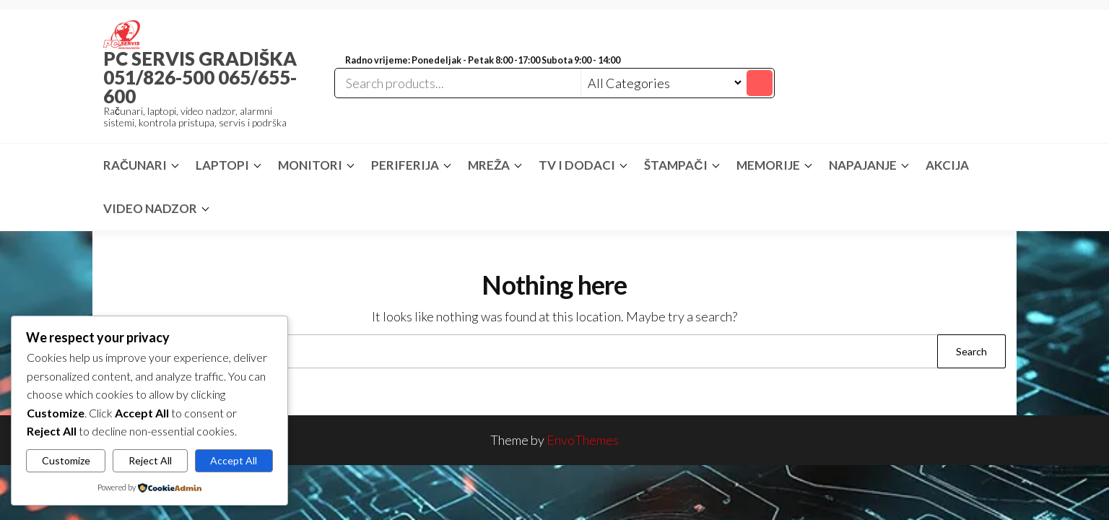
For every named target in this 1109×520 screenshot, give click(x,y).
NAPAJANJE (863, 165)
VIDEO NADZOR (150, 208)
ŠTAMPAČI (675, 165)
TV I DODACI (577, 165)
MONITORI (310, 165)
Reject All (150, 460)
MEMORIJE (768, 165)
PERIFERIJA (405, 165)
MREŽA (489, 165)
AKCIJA (947, 165)
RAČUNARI (135, 165)
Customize (66, 460)
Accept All (233, 460)
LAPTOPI (222, 165)
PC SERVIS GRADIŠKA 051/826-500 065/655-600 (200, 77)
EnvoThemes (583, 440)
